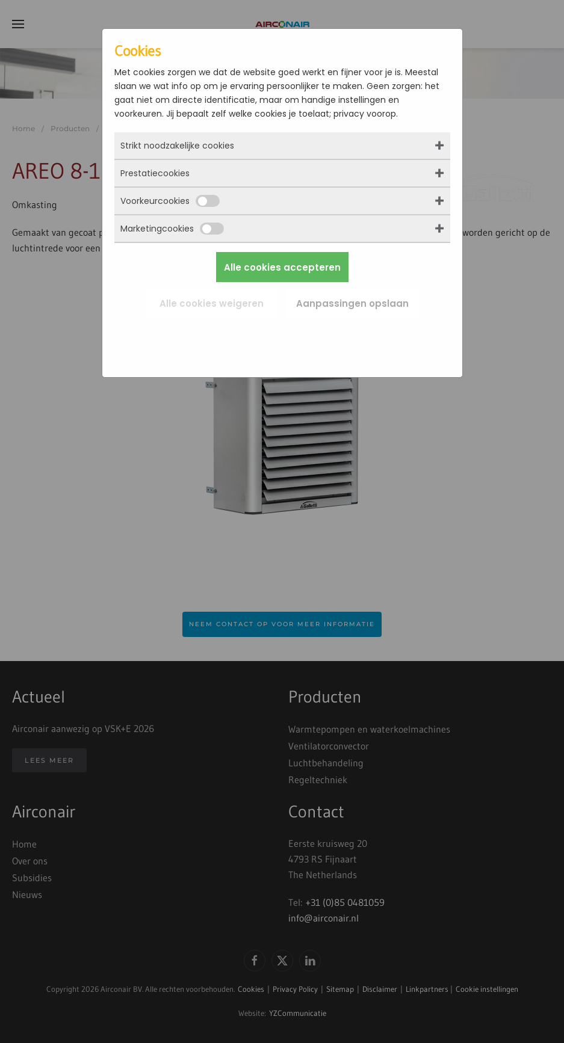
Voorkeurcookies (170, 201)
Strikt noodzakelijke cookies (177, 146)
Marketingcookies (172, 229)
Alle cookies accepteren (282, 267)
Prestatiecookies (155, 173)
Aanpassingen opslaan (352, 303)
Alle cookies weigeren (212, 303)
